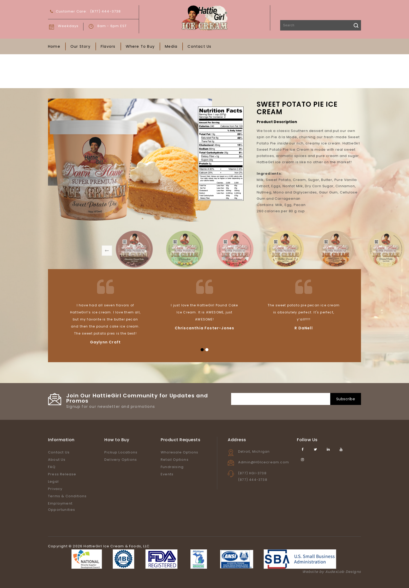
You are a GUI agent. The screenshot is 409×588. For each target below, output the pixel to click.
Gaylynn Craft (105, 342)
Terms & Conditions (67, 496)
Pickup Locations (120, 452)
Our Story (80, 46)
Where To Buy (140, 46)
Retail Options (175, 459)
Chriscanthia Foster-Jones (204, 328)
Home (54, 46)
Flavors (108, 46)
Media (171, 46)
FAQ (52, 466)
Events (167, 474)
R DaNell (303, 328)
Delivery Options (120, 459)
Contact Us (199, 46)
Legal (53, 481)
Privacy (55, 488)
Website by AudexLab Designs (331, 571)
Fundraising (172, 466)
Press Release (62, 474)
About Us (57, 459)
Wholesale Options (179, 452)
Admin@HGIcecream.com (263, 462)
